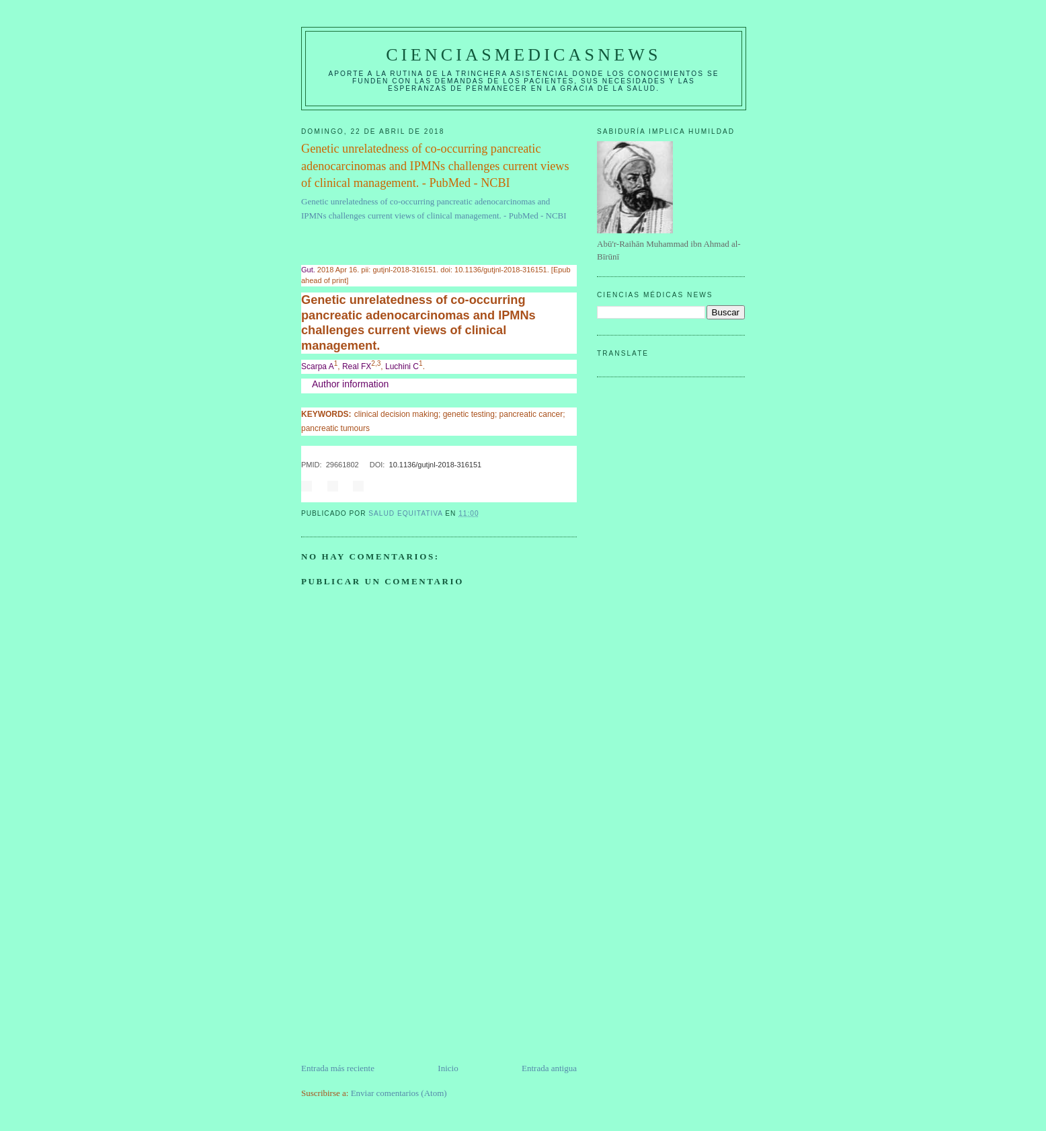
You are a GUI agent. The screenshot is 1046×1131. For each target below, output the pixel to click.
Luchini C (402, 366)
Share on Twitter (332, 486)
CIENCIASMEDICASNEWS (523, 55)
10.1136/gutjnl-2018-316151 (435, 465)
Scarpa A (317, 366)
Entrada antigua (549, 1068)
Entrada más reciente (337, 1068)
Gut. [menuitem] (308, 270)
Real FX (356, 366)
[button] (439, 385)
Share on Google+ (358, 486)
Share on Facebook (306, 486)
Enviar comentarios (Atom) (399, 1093)
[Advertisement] (402, 968)
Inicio (448, 1068)
